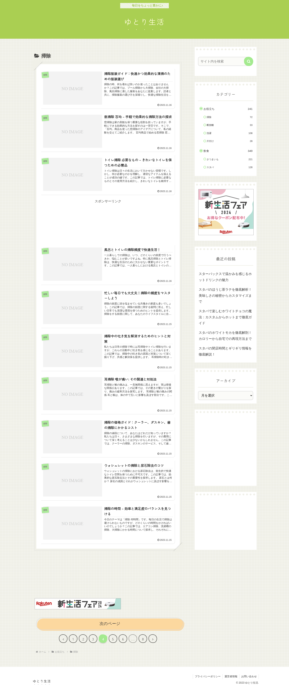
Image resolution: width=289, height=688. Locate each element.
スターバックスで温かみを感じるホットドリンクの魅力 (225, 277)
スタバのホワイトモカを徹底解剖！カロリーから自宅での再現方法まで (225, 335)
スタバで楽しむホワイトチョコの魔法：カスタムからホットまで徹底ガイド (225, 317)
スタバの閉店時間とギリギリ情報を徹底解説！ (225, 351)
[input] (223, 61)
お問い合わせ (249, 676)
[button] (248, 61)
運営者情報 (230, 676)
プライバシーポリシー (208, 676)
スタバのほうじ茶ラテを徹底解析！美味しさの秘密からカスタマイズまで (225, 295)
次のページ (110, 623)
